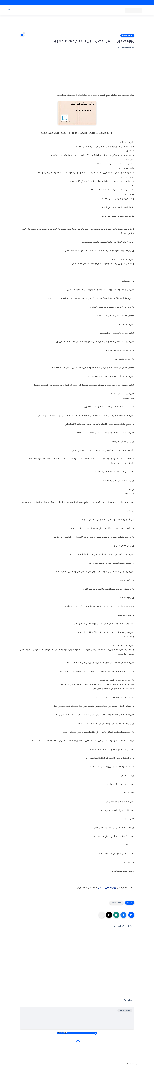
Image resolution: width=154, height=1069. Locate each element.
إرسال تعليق (125, 1010)
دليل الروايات (121, 1064)
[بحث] (9, 10)
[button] (123, 915)
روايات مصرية (127, 35)
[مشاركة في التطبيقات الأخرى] (102, 915)
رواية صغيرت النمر (107, 888)
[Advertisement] (77, 25)
